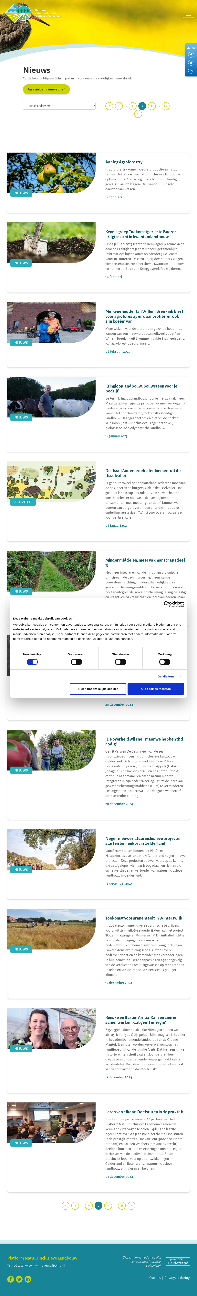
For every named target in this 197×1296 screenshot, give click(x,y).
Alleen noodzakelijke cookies (98, 688)
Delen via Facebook (191, 55)
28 (165, 105)
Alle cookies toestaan (156, 688)
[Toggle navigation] (188, 14)
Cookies (155, 1278)
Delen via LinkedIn (191, 71)
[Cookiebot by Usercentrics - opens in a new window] (167, 604)
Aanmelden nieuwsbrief (46, 89)
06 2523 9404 (23, 1265)
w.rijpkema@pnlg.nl (50, 1265)
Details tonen (167, 676)
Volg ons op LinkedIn (28, 1279)
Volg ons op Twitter (19, 1279)
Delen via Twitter (191, 63)
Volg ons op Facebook (10, 1279)
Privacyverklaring (177, 1278)
